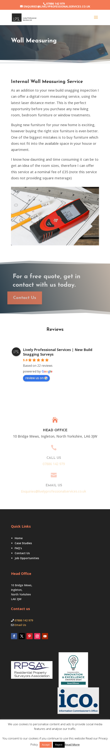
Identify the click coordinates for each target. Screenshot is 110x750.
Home (19, 538)
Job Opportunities (27, 558)
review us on (36, 378)
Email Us (20, 625)
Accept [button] (46, 744)
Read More (72, 744)
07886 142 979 (55, 3)
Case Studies (23, 543)
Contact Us (22, 553)
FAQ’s (18, 548)
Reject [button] (58, 744)
